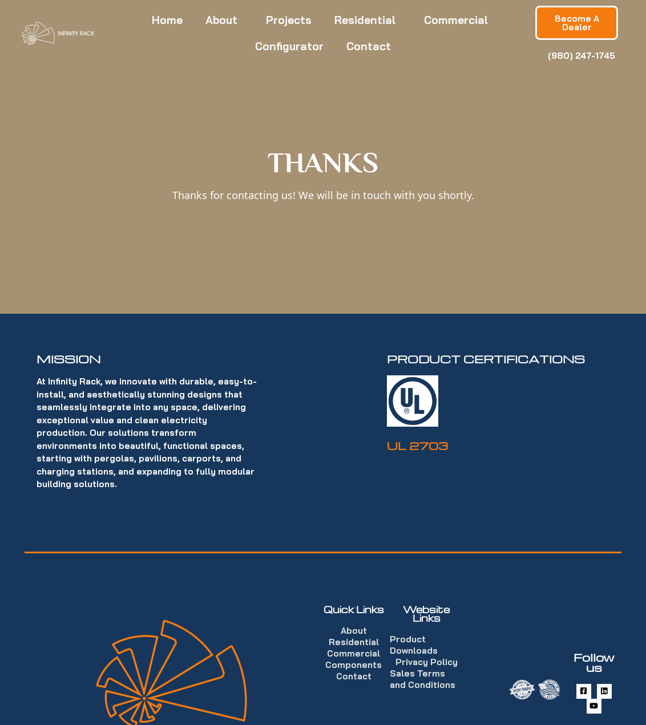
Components (353, 664)
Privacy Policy (426, 662)
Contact (368, 46)
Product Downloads (414, 645)
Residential (367, 20)
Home (167, 20)
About (224, 20)
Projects (289, 20)
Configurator (289, 46)
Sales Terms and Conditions (422, 679)
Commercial (459, 20)
